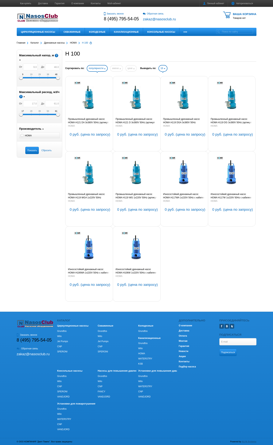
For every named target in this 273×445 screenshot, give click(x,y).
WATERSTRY (145, 358)
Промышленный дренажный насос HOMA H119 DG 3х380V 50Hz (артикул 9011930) (231, 121)
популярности (97, 68)
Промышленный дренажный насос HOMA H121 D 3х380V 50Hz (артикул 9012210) (134, 121)
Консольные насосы (161, 32)
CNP (59, 346)
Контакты (96, 3)
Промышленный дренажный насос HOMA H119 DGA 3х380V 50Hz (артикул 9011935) (181, 121)
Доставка (43, 3)
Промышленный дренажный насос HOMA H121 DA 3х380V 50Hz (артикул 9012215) (88, 121)
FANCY (101, 391)
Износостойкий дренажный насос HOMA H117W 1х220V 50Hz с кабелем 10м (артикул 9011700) (231, 196)
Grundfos (62, 331)
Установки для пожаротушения (76, 403)
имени (116, 68)
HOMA (71, 126)
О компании (77, 3)
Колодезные (97, 32)
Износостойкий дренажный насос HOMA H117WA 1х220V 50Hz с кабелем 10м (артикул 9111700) (184, 196)
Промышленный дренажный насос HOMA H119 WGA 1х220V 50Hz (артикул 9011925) (86, 196)
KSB (140, 363)
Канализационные (126, 32)
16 (163, 68)
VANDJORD (63, 396)
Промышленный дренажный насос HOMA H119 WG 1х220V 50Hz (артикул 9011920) (136, 196)
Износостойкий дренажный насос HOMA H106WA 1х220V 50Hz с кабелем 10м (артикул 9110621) (89, 271)
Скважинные (72, 32)
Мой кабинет (114, 3)
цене (131, 68)
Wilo (59, 336)
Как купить (25, 3)
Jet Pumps (62, 341)
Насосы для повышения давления (119, 370)
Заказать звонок (114, 13)
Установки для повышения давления (161, 370)
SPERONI (62, 351)
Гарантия (59, 3)
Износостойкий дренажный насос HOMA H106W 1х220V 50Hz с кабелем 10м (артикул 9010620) (135, 271)
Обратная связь (153, 13)
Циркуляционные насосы (38, 32)
